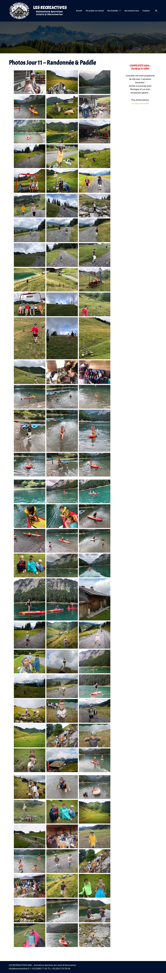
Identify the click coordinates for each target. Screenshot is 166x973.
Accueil (79, 11)
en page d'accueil (139, 103)
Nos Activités (112, 11)
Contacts (146, 11)
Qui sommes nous (132, 11)
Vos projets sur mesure (94, 11)
